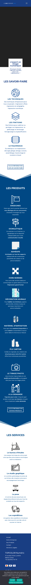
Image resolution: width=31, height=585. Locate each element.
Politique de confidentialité (15, 582)
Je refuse (19, 580)
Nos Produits (10, 542)
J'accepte (12, 580)
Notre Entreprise (11, 540)
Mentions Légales (11, 547)
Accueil (8, 537)
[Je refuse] (29, 577)
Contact (8, 545)
